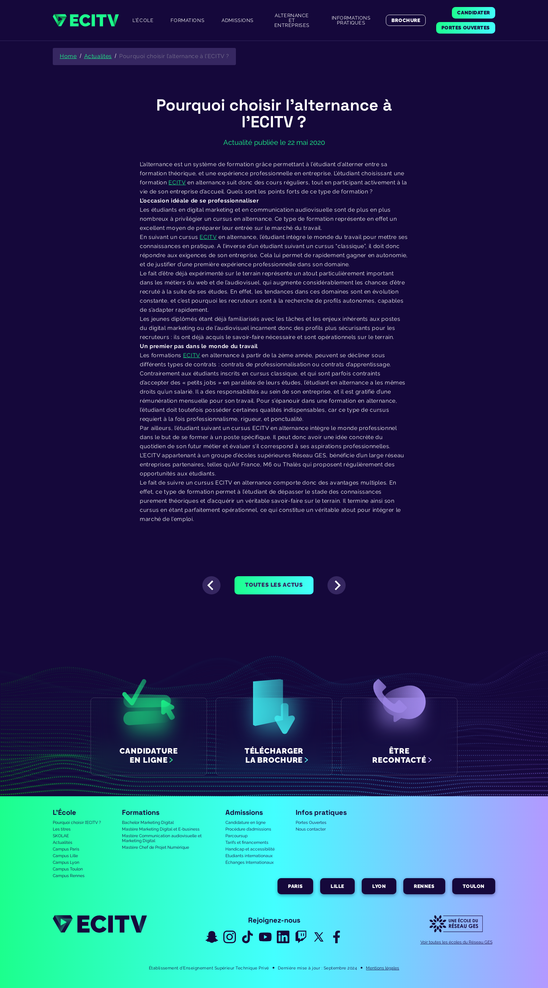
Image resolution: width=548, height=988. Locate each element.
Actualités (62, 842)
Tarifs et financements (246, 842)
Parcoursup (236, 835)
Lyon (379, 886)
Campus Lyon (66, 862)
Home (68, 56)
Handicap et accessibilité (250, 849)
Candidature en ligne (245, 822)
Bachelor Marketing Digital (148, 822)
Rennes (424, 886)
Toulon (474, 886)
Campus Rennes (69, 875)
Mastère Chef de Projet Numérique (155, 847)
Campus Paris (66, 849)
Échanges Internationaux (249, 862)
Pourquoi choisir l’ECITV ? (77, 822)
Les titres (62, 829)
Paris (295, 886)
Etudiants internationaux (249, 855)
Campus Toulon (68, 869)
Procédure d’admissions (248, 829)
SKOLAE (61, 835)
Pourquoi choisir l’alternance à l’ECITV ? (174, 56)
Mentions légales (382, 968)
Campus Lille (65, 855)
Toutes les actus (274, 584)
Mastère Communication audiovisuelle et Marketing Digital (162, 838)
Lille (337, 886)
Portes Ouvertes (311, 822)
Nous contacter (311, 829)
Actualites (98, 56)
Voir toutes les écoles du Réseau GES (456, 942)
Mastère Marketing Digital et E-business (161, 829)
